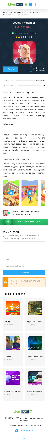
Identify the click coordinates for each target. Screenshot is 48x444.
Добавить (37, 69)
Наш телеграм (24, 430)
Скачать (10, 69)
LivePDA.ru (6, 13)
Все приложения (20, 13)
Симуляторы (7, 15)
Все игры (33, 13)
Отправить (24, 272)
